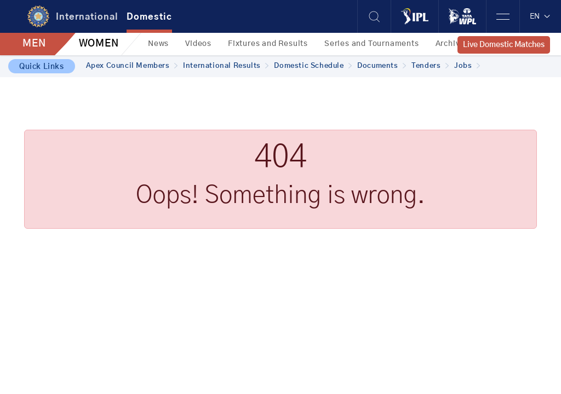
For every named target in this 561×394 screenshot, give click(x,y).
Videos (198, 44)
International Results (225, 65)
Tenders (430, 65)
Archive (450, 44)
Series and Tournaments (371, 44)
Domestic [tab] (149, 17)
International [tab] (87, 17)
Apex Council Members (132, 65)
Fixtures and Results (268, 44)
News (158, 44)
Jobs (467, 65)
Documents (381, 65)
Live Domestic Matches (504, 45)
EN (540, 16)
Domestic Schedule (313, 65)
